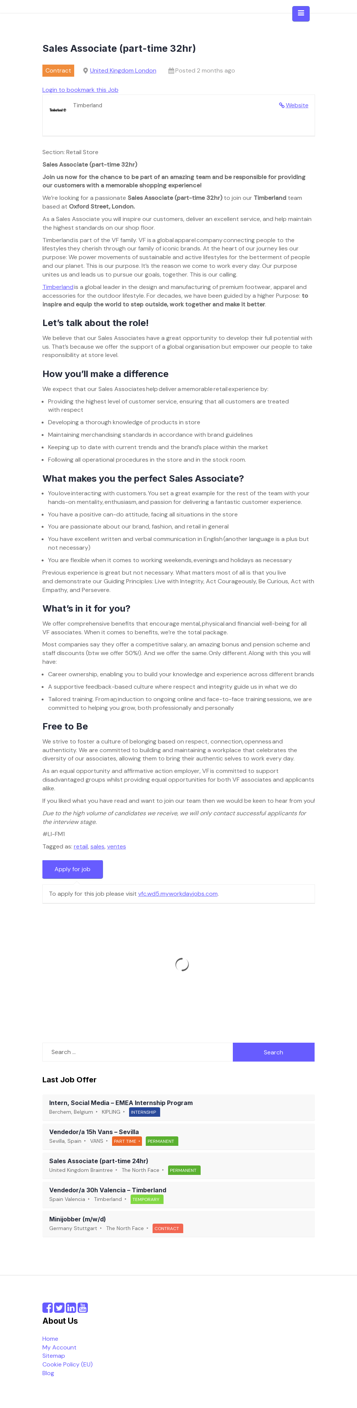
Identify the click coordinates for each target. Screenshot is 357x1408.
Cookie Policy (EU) (67, 1364)
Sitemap (53, 1356)
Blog (48, 1373)
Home (50, 1339)
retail (81, 846)
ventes (116, 846)
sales (97, 846)
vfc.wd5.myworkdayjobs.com (178, 894)
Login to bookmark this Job (80, 90)
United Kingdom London (123, 70)
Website (297, 105)
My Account (59, 1347)
